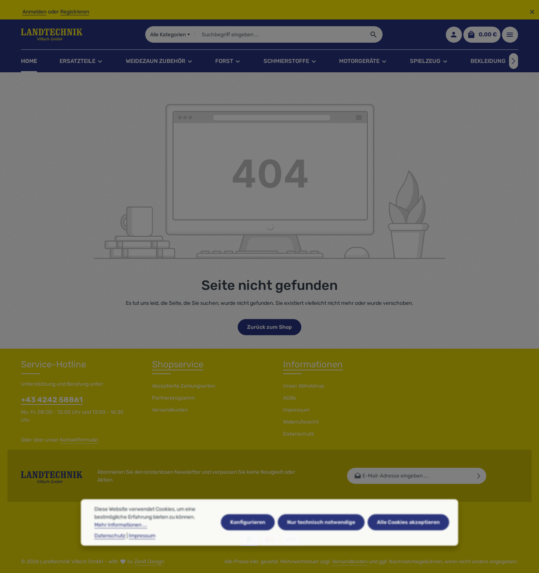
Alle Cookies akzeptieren (408, 538)
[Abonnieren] (479, 476)
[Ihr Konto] (454, 35)
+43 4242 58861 (52, 399)
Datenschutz (298, 434)
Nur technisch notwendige (321, 538)
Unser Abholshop (303, 386)
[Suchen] (374, 34)
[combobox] (279, 34)
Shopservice (177, 364)
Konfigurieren (247, 538)
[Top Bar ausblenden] (532, 11)
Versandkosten (170, 410)
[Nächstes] (513, 61)
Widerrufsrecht (301, 422)
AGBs (289, 398)
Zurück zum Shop (269, 327)
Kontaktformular (79, 440)
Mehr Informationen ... (120, 540)
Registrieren (74, 12)
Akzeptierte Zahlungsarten (183, 386)
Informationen (313, 364)
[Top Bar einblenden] (510, 35)
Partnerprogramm (173, 398)
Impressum (296, 410)
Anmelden (34, 12)
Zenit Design (149, 561)
